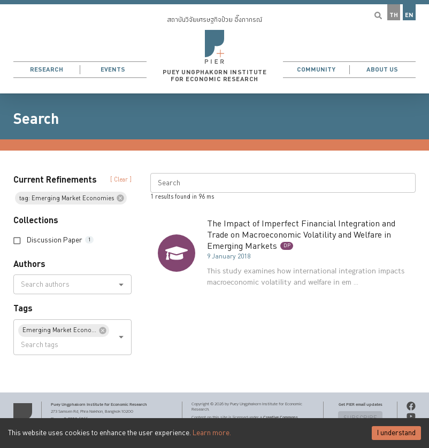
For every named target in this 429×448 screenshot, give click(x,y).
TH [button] (393, 15)
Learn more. (212, 433)
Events (113, 70)
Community (316, 70)
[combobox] (64, 284)
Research (46, 70)
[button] (214, 46)
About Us (382, 70)
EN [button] (409, 15)
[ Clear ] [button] (121, 179)
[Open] (121, 284)
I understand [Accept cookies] (396, 433)
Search (36, 119)
